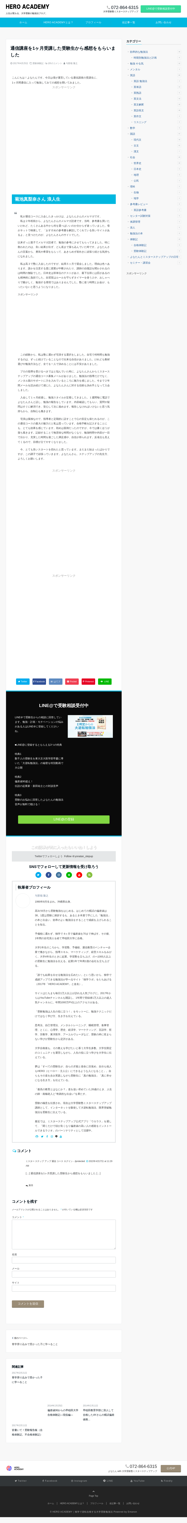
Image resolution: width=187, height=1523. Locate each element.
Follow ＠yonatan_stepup (78, 856)
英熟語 (157, 93)
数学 (155, 128)
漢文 (157, 151)
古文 (157, 145)
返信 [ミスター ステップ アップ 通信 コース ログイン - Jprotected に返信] (31, 1185)
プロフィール (93, 22)
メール (16, 1274)
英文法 (157, 99)
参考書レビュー (155, 204)
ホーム (23, 22)
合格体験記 (157, 245)
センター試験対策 (155, 216)
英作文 (157, 116)
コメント (18, 1217)
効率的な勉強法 (155, 52)
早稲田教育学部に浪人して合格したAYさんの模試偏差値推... (98, 1421)
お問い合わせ (163, 22)
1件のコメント (55, 63)
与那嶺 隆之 (71, 63)
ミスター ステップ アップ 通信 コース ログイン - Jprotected (55, 1161)
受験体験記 (38, 63)
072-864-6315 (143, 1472)
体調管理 (155, 222)
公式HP (171, 1474)
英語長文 (157, 110)
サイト (16, 1288)
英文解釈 (157, 104)
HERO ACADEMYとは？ (58, 22)
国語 (155, 134)
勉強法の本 (155, 233)
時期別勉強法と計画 (157, 57)
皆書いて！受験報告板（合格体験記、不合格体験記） (27, 1438)
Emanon (132, 1517)
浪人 (155, 227)
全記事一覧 (128, 22)
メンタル (155, 69)
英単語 (157, 87)
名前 (14, 1260)
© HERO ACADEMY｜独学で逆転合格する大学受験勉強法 (81, 1517)
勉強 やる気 (155, 63)
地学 (157, 198)
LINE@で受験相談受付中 (160, 8)
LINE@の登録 (64, 819)
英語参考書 (157, 210)
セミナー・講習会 (155, 263)
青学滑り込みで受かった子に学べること (27, 1385)
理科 (155, 186)
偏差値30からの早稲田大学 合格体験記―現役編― (63, 1418)
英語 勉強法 (157, 81)
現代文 (157, 140)
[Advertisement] (39, 112)
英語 (155, 75)
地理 (157, 175)
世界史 (157, 163)
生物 (157, 192)
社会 (155, 157)
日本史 (157, 169)
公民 (157, 181)
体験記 (155, 239)
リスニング (157, 122)
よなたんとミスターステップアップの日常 (155, 257)
